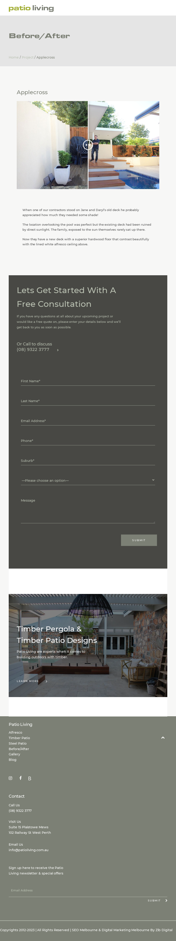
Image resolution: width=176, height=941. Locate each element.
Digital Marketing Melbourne (125, 930)
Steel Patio (18, 743)
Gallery (14, 754)
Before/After (19, 749)
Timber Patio (19, 738)
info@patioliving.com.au (28, 850)
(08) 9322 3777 (38, 349)
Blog (12, 760)
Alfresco (15, 732)
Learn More (32, 681)
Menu (161, 8)
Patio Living (32, 8)
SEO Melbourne (85, 930)
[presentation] (44, 538)
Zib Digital (164, 930)
